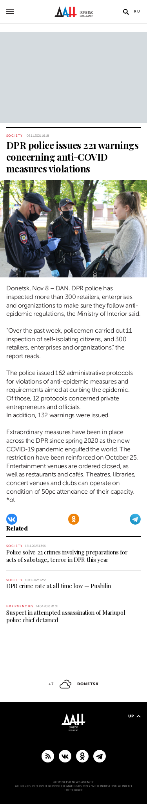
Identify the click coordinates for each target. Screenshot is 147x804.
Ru (137, 11)
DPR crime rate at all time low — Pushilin (58, 586)
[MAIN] (99, 755)
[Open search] (126, 11)
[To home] (73, 11)
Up (134, 716)
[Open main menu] (10, 11)
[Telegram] (135, 519)
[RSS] (48, 755)
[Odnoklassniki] (73, 519)
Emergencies (19, 606)
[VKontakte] (11, 519)
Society (14, 136)
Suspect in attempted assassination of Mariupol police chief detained (65, 616)
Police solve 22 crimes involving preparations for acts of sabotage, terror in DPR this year (66, 555)
